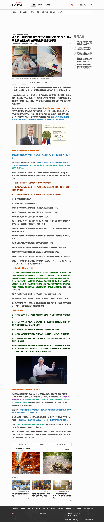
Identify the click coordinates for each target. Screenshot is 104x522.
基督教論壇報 (23, 12)
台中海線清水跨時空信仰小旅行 (20, 495)
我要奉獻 (68, 449)
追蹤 (36, 43)
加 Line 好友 (21, 444)
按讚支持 (41, 444)
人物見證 (32, 12)
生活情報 (52, 12)
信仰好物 (40, 5)
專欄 (38, 12)
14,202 (37, 82)
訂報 (81, 5)
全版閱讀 (47, 5)
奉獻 (85, 5)
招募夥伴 (60, 508)
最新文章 (15, 12)
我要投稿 (30, 508)
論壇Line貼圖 (43, 513)
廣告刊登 (38, 508)
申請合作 (45, 508)
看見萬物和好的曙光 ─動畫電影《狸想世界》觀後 (41, 495)
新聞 (33, 5)
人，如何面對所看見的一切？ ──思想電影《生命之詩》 (62, 496)
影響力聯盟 (45, 12)
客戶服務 (53, 508)
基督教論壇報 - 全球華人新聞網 (19, 4)
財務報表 (79, 508)
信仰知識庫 (60, 12)
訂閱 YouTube (61, 444)
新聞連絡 (23, 508)
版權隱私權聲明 (70, 508)
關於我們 (15, 508)
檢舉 (71, 43)
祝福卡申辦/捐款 (88, 508)
